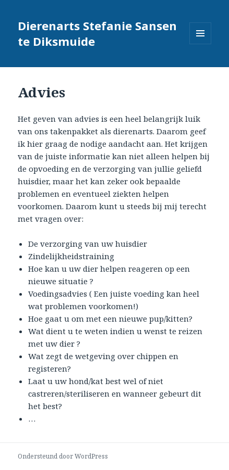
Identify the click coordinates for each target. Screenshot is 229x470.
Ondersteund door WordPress (63, 456)
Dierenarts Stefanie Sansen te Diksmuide (97, 33)
